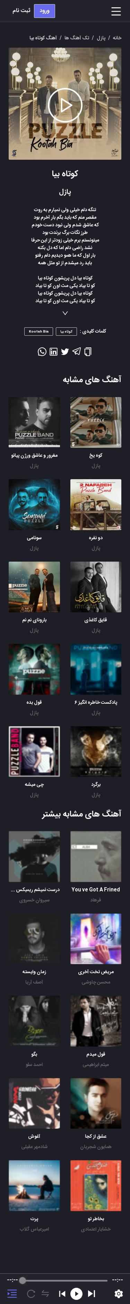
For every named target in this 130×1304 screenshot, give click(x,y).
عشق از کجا (95, 1137)
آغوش (34, 1137)
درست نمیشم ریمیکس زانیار (33, 890)
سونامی (34, 538)
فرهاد (95, 900)
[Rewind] (76, 1294)
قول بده (34, 703)
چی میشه (34, 785)
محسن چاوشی (95, 982)
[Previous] (62, 1294)
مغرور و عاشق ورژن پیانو (34, 456)
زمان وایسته (34, 972)
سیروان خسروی (34, 900)
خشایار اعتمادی (96, 1229)
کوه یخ (95, 456)
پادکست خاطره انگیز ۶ (96, 703)
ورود (45, 11)
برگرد (96, 785)
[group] (65, 1289)
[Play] (91, 1294)
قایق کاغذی (95, 620)
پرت (34, 1219)
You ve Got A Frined (95, 890)
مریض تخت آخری (96, 972)
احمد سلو (34, 1065)
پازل (96, 466)
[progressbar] (65, 1280)
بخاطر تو (96, 1219)
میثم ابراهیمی (96, 1065)
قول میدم (95, 1054)
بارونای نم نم (34, 620)
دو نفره (96, 538)
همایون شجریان (96, 1147)
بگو (34, 1054)
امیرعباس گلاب (34, 1229)
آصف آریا (34, 982)
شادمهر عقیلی (34, 1147)
